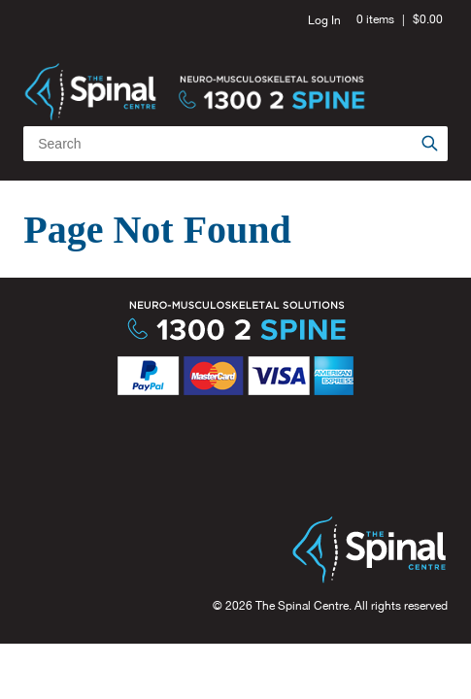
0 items (375, 19)
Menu (426, 67)
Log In (324, 20)
